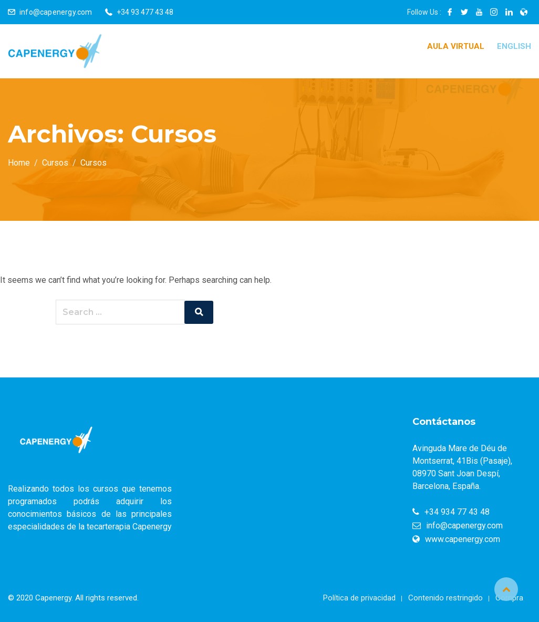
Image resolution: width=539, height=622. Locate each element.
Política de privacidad (359, 598)
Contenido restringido (445, 598)
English (514, 46)
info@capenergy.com (55, 12)
